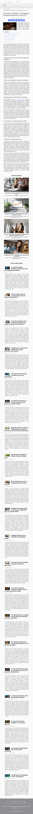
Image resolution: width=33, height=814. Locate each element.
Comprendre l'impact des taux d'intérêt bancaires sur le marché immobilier (16, 643)
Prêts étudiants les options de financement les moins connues (15, 483)
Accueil (4, 9)
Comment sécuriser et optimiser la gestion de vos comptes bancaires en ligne (15, 589)
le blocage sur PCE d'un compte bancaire (19, 99)
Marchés (25, 806)
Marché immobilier (15, 807)
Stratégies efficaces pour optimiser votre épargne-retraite (15, 537)
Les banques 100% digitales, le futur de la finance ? (19, 775)
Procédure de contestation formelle (9, 37)
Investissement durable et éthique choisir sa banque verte (15, 456)
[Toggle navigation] (4, 5)
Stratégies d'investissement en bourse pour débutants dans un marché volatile (15, 510)
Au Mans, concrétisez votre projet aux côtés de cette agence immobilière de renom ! (16, 235)
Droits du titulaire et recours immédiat (10, 35)
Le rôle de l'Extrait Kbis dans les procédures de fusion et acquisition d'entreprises (16, 670)
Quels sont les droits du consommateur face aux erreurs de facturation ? (14, 295)
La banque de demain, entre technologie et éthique (19, 696)
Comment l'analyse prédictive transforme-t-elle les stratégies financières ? (16, 269)
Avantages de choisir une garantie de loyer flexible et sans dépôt (16, 255)
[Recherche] (23, 2)
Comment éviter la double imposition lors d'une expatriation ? (15, 375)
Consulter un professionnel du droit (9, 39)
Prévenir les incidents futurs (8, 41)
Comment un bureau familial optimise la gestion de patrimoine (16, 564)
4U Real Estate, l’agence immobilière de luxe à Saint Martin (16, 193)
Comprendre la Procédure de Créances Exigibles (11, 33)
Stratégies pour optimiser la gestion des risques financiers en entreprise (16, 349)
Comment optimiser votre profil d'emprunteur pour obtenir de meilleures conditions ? (15, 322)
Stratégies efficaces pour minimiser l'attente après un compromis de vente (16, 214)
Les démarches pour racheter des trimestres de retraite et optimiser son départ (16, 616)
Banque (8, 9)
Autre (29, 806)
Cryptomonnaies (7, 806)
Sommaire (7, 32)
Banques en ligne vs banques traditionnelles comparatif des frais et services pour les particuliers (16, 429)
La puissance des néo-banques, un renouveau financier (14, 722)
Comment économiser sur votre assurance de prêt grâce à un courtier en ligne (15, 402)
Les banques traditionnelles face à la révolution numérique (16, 749)
